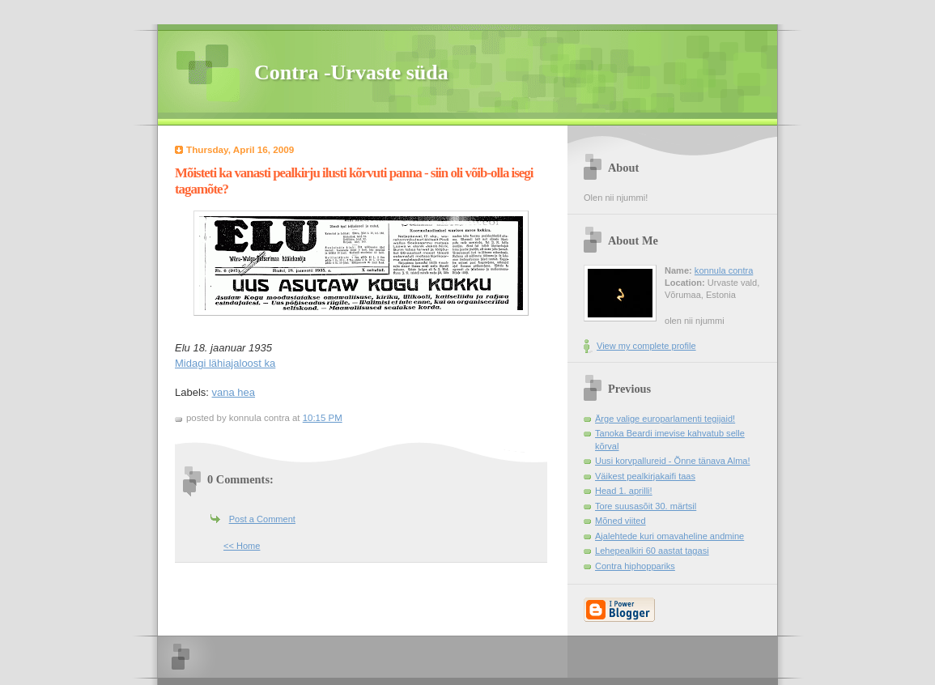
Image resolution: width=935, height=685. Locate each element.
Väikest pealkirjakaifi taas (645, 476)
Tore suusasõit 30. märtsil (645, 506)
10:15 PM (322, 418)
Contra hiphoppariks (635, 566)
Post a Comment (262, 519)
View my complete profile (646, 346)
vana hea (234, 392)
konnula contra (724, 270)
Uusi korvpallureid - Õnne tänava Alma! (672, 461)
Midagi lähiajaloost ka (225, 363)
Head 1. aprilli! (623, 491)
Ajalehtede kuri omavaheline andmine (669, 536)
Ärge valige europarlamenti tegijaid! (665, 418)
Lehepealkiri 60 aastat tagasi (652, 550)
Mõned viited (620, 520)
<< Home (241, 546)
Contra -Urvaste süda (351, 72)
